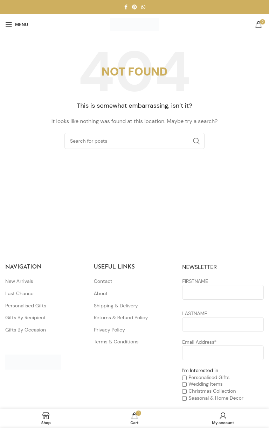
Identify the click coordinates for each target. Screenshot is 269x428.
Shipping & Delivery (116, 305)
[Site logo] (134, 24)
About (101, 293)
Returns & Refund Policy (121, 317)
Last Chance (19, 293)
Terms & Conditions (116, 341)
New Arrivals (19, 281)
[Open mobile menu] (17, 24)
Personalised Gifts (25, 305)
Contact (103, 281)
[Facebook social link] (126, 7)
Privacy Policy (109, 330)
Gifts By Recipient (25, 317)
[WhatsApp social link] (143, 7)
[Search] (134, 141)
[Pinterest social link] (134, 7)
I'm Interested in (200, 370)
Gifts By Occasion (25, 330)
